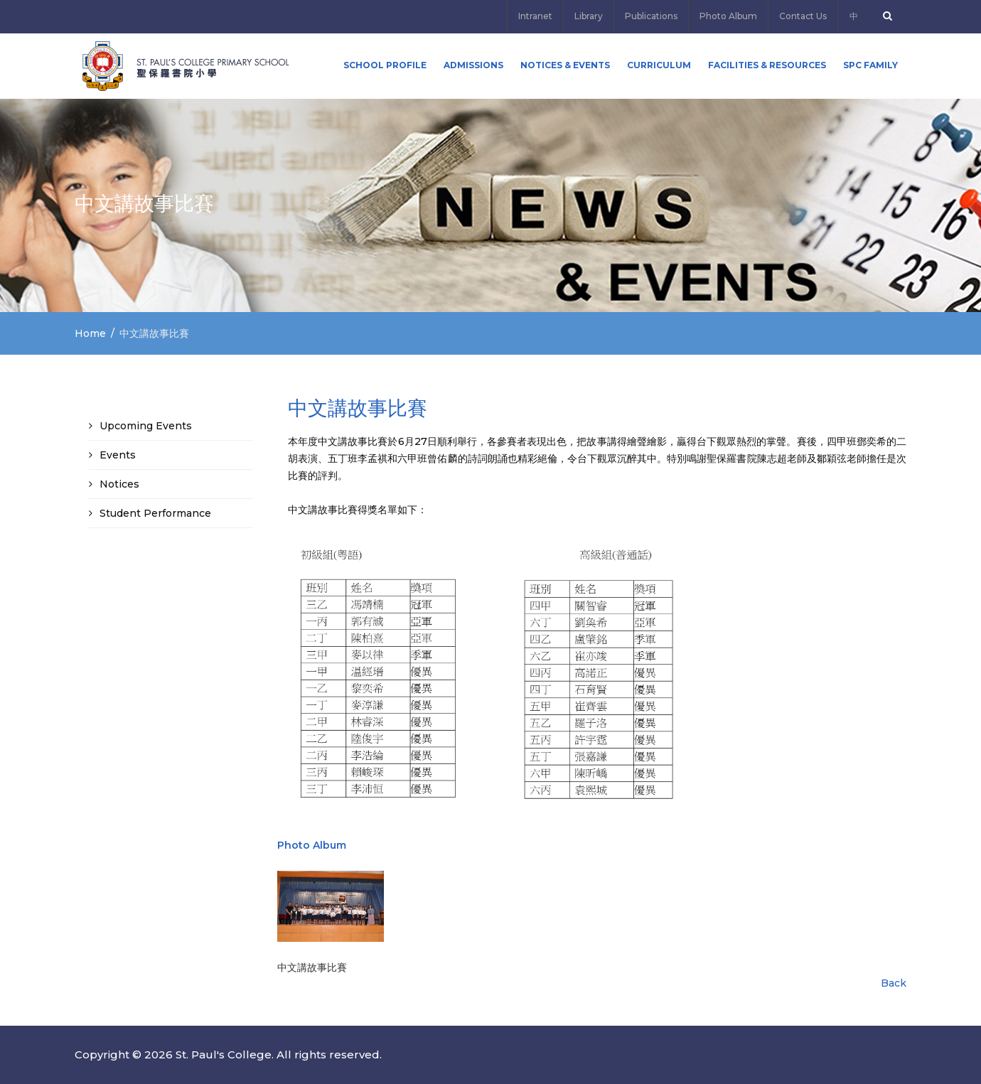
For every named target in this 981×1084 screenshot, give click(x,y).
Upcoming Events (146, 425)
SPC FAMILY (870, 65)
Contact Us (803, 16)
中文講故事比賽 (312, 967)
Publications (651, 16)
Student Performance (155, 513)
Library (588, 16)
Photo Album (728, 16)
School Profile (385, 65)
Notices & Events (565, 65)
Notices (119, 484)
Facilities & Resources (767, 65)
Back (893, 983)
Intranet (535, 16)
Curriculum (659, 65)
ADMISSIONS (473, 65)
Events (118, 455)
